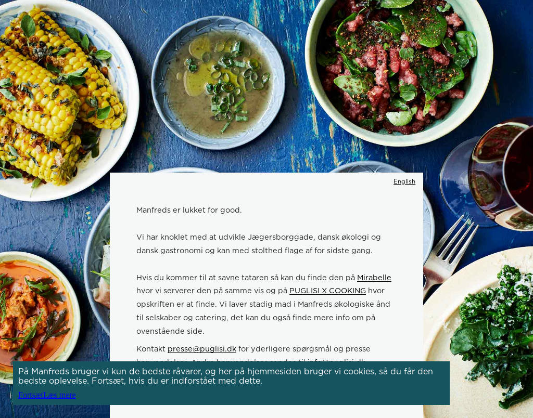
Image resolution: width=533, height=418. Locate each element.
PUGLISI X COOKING (327, 290)
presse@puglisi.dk (202, 348)
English (404, 181)
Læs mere (59, 394)
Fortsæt (30, 394)
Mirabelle (374, 277)
